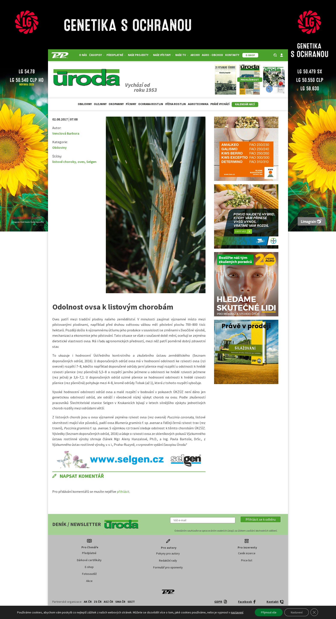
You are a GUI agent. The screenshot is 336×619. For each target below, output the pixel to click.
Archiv (195, 55)
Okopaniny (116, 104)
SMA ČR (120, 602)
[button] (260, 519)
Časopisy (96, 55)
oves (81, 161)
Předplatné (116, 55)
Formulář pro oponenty (168, 567)
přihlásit (123, 491)
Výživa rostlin (175, 104)
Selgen (91, 161)
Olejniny (100, 104)
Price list (246, 560)
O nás (83, 55)
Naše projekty (139, 55)
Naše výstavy (163, 55)
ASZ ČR (108, 602)
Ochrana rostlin (150, 104)
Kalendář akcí (245, 104)
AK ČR (88, 602)
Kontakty (232, 55)
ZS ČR (98, 602)
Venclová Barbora (65, 133)
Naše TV (181, 55)
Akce (89, 581)
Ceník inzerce (246, 553)
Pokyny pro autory (168, 553)
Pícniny (131, 104)
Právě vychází (220, 104)
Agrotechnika (198, 104)
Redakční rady (168, 560)
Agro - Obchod (212, 55)
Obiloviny (85, 104)
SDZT (131, 602)
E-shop (89, 567)
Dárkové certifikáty (89, 560)
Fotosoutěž (89, 574)
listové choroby (64, 161)
